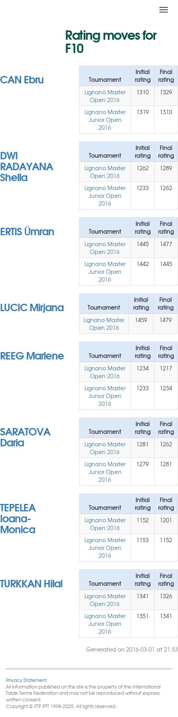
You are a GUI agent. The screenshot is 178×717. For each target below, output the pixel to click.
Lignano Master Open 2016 (105, 96)
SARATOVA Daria (25, 436)
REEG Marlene (32, 355)
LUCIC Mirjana (31, 306)
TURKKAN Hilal (31, 582)
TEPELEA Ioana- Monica (17, 517)
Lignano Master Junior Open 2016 (105, 119)
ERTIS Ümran (27, 230)
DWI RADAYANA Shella (26, 165)
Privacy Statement (26, 679)
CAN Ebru (22, 78)
